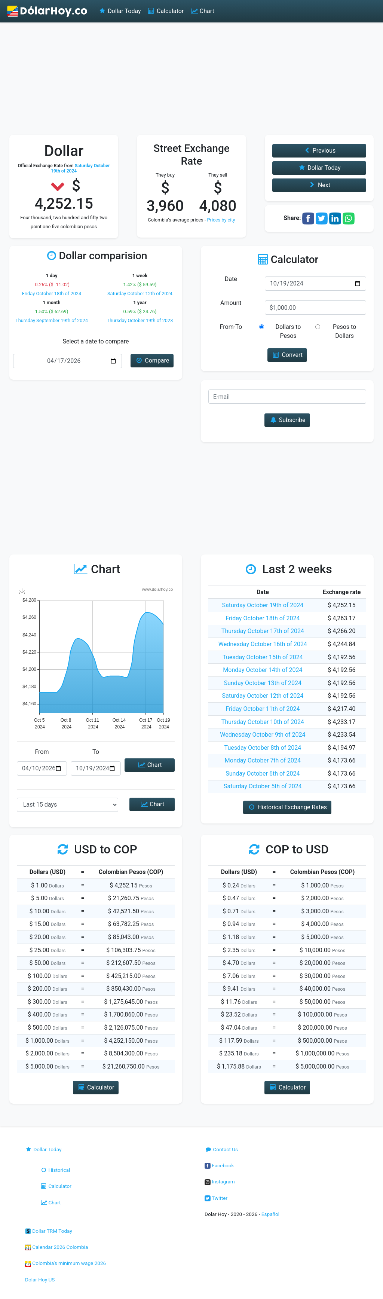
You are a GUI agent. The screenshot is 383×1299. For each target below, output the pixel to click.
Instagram (220, 1182)
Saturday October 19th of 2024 (263, 605)
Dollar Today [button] (319, 167)
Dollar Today (119, 11)
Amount (230, 302)
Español (270, 1214)
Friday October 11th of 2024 (263, 708)
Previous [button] (319, 150)
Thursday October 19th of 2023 (140, 320)
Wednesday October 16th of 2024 (262, 644)
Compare (152, 360)
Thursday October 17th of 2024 (262, 631)
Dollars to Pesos (288, 331)
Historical (55, 1170)
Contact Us (221, 1149)
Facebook (219, 1165)
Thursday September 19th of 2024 (51, 320)
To (95, 751)
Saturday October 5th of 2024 (263, 786)
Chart (202, 11)
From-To (231, 326)
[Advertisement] (191, 78)
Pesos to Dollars (344, 331)
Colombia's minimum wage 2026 (65, 1263)
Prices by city (221, 220)
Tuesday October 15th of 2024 (263, 657)
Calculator (165, 11)
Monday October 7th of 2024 (263, 760)
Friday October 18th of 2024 (52, 293)
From (42, 751)
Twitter (216, 1198)
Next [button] (319, 185)
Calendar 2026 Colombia (56, 1247)
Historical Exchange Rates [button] (287, 807)
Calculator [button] (95, 1087)
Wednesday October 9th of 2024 (262, 734)
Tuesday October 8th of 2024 (262, 747)
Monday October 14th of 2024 (262, 669)
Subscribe (287, 420)
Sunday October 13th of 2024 (262, 683)
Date (231, 278)
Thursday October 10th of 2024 (262, 721)
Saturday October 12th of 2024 (139, 293)
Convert (287, 354)
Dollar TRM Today (48, 1231)
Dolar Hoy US (40, 1280)
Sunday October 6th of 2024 (263, 773)
